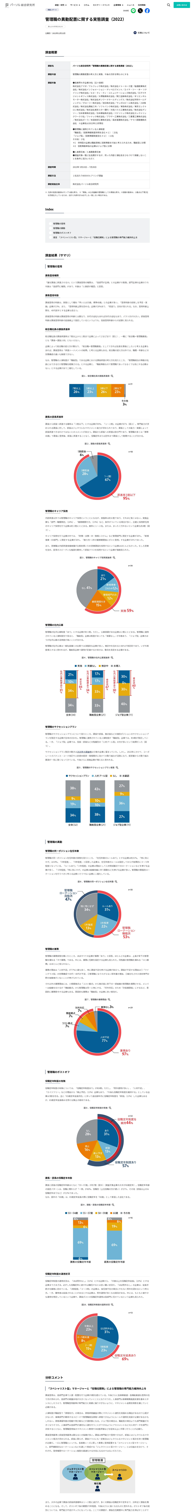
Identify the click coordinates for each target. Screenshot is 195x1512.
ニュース (130, 5)
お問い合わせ (182, 5)
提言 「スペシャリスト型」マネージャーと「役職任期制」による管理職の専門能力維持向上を (95, 237)
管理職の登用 (59, 223)
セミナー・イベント (101, 5)
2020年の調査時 (84, 751)
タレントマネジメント (55, 26)
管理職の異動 (59, 228)
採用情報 (142, 5)
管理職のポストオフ (62, 232)
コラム (86, 5)
